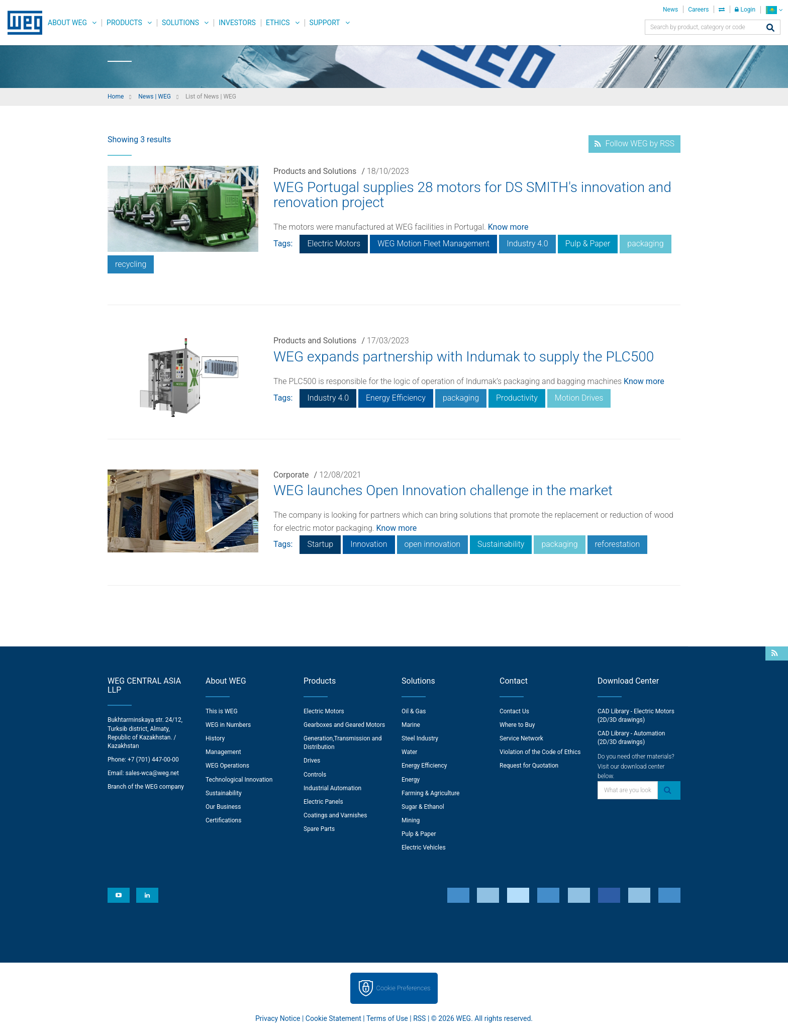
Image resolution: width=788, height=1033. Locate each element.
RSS (419, 1018)
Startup (320, 544)
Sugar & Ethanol (423, 806)
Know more (508, 227)
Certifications (223, 820)
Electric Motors (333, 243)
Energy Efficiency (396, 398)
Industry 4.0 (527, 243)
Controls (315, 774)
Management (223, 752)
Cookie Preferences (403, 988)
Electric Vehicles (424, 847)
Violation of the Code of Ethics (540, 752)
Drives (312, 760)
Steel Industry (420, 738)
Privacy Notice (277, 1018)
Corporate (291, 475)
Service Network (521, 738)
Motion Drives (579, 398)
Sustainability (500, 544)
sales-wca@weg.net (152, 773)
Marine (411, 724)
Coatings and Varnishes (335, 815)
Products (124, 23)
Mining (411, 820)
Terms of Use (387, 1018)
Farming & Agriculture (430, 793)
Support (325, 23)
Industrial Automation (332, 788)
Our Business (223, 806)
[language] (774, 10)
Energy (411, 779)
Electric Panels (323, 801)
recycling (130, 264)
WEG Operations (227, 765)
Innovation (368, 544)
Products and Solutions (314, 171)
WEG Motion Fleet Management (433, 243)
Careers (698, 9)
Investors (237, 23)
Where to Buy (517, 724)
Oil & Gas (414, 711)
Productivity (517, 398)
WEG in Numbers (228, 724)
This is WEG (222, 711)
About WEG (67, 23)
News (670, 9)
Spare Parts (319, 828)
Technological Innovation (239, 779)
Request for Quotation (529, 765)
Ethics (278, 23)
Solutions (180, 23)
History (215, 738)
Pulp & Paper (588, 243)
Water (409, 752)
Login (745, 9)
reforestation (617, 544)
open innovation (432, 544)
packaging (645, 243)
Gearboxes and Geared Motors (344, 724)
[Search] (770, 28)
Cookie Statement (333, 1018)
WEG (21, 22)
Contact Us (514, 711)
